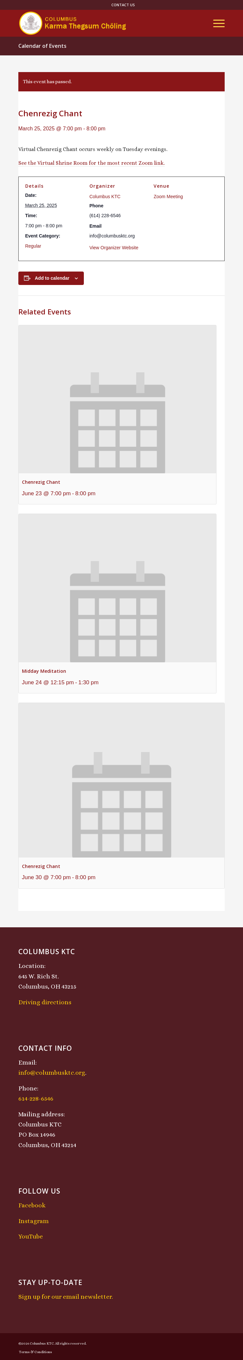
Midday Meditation (44, 671)
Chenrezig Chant (41, 482)
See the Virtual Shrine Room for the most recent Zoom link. (91, 163)
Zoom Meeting (168, 196)
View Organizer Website (114, 247)
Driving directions (44, 1002)
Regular (33, 246)
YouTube (30, 1236)
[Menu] (216, 23)
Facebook (32, 1205)
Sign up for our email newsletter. (65, 1296)
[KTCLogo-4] (101, 23)
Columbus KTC (105, 196)
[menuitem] (123, 5)
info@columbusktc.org (51, 1072)
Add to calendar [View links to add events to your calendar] (52, 278)
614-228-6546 (35, 1098)
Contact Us (123, 4)
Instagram (33, 1221)
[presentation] (117, 399)
